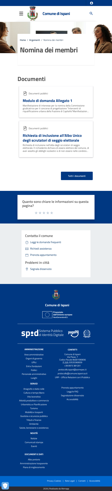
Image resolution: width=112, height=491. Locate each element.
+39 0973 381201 (72, 365)
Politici (34, 370)
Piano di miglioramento (34, 467)
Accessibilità (72, 399)
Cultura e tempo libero (34, 392)
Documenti (31, 78)
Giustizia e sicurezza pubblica (34, 416)
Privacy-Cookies (54, 480)
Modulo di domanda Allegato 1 (47, 100)
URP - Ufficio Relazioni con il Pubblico (72, 377)
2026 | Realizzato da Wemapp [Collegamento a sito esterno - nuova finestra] (56, 488)
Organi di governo (34, 358)
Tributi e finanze (33, 420)
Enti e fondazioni (34, 366)
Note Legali (70, 480)
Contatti (72, 349)
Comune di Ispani (56, 13)
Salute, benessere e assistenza (34, 427)
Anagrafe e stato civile (33, 389)
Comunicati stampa (34, 442)
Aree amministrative (34, 354)
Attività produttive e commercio (34, 400)
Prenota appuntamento (72, 387)
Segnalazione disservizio (72, 395)
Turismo (34, 408)
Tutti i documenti (77, 176)
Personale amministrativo (34, 374)
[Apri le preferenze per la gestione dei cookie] (5, 486)
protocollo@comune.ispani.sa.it (72, 373)
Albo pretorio (34, 459)
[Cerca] (91, 13)
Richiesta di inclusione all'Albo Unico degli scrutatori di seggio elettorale (52, 137)
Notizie (34, 438)
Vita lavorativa (34, 396)
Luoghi (34, 378)
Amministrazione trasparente (34, 463)
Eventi (34, 446)
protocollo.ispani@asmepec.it (72, 369)
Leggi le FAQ (72, 391)
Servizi (34, 383)
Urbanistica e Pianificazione (34, 404)
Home (23, 40)
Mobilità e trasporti (34, 412)
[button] (92, 3)
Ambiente (34, 424)
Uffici (34, 362)
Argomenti (34, 40)
